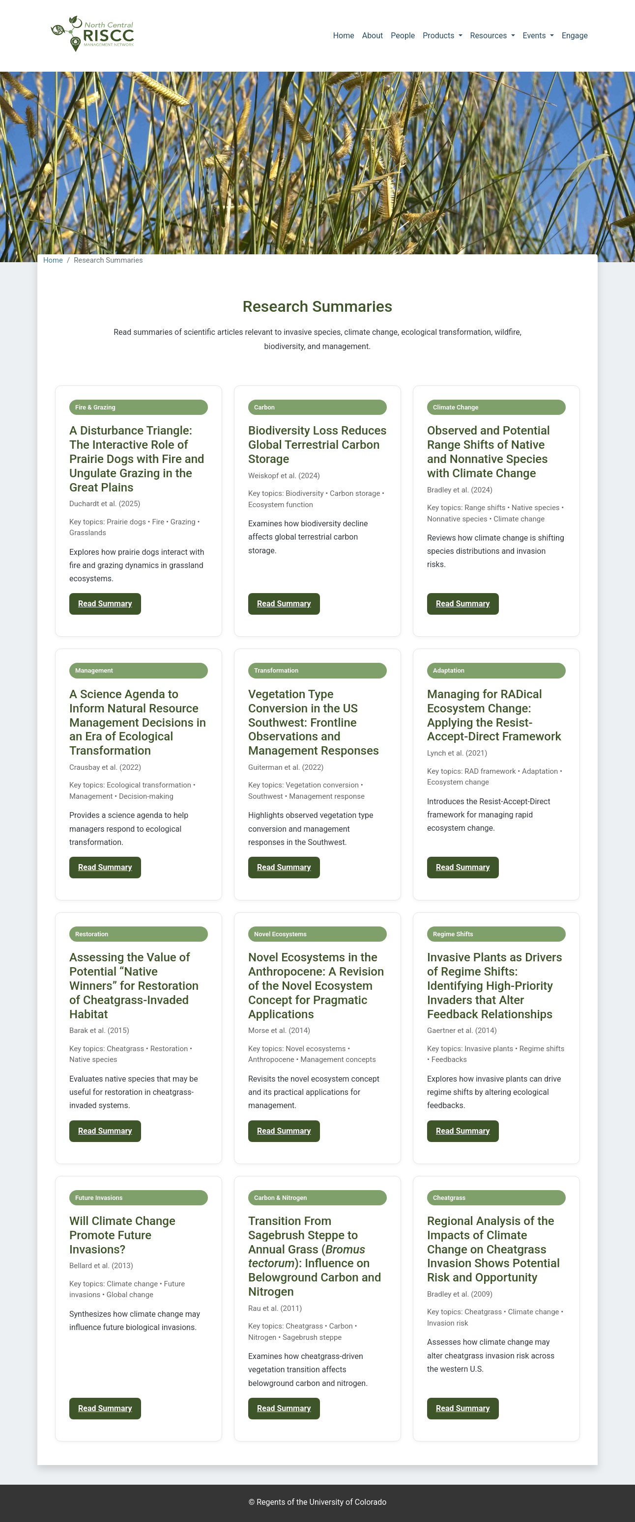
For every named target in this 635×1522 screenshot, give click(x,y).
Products (439, 35)
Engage (575, 35)
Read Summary (105, 603)
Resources (489, 35)
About (372, 35)
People (403, 35)
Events (535, 35)
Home (343, 35)
